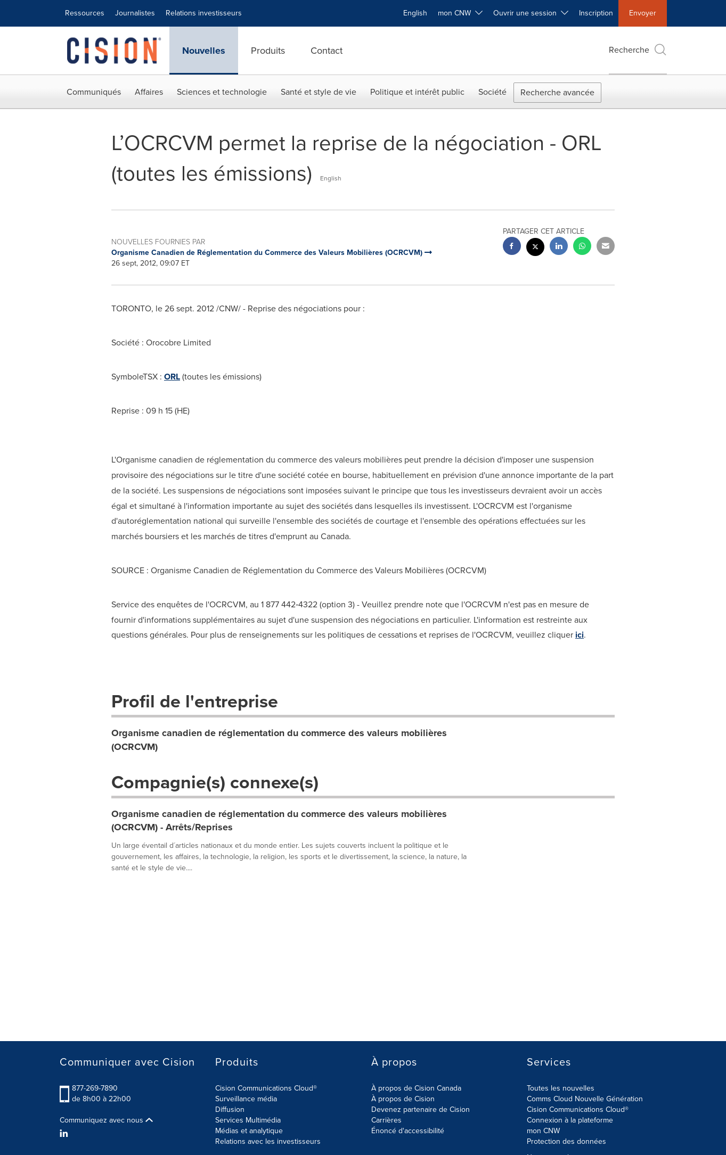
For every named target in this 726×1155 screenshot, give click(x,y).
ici (579, 635)
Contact (326, 50)
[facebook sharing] (512, 247)
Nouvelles (203, 50)
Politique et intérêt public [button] (417, 92)
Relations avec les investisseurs (268, 1141)
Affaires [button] (149, 92)
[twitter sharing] (535, 248)
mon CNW (543, 1130)
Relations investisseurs (204, 13)
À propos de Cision (403, 1098)
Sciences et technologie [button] (222, 92)
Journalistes (135, 13)
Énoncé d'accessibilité (407, 1130)
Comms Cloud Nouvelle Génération (585, 1098)
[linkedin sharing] (559, 247)
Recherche (638, 50)
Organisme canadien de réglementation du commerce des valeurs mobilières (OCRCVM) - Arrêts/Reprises (279, 821)
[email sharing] (606, 247)
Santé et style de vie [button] (318, 92)
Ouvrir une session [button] (530, 13)
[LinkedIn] (65, 1133)
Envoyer (642, 13)
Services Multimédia (248, 1120)
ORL (172, 376)
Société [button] (492, 92)
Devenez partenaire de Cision (420, 1109)
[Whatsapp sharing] (582, 247)
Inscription (596, 13)
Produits (268, 50)
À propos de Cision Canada (416, 1088)
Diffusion (229, 1109)
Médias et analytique (249, 1130)
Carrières (386, 1120)
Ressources (84, 13)
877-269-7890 (95, 1088)
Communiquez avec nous (106, 1120)
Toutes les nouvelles (560, 1088)
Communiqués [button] (94, 92)
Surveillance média (246, 1098)
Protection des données (566, 1141)
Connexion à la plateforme (570, 1120)
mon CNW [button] (460, 13)
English (415, 13)
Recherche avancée (557, 92)
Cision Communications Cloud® (266, 1088)
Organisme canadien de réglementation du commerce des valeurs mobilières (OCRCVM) (279, 740)
